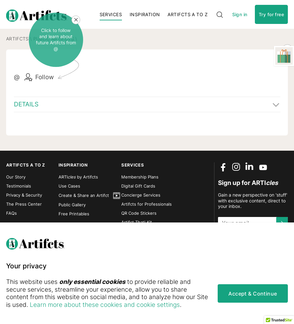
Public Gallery (72, 207)
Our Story (16, 179)
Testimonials (18, 188)
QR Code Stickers (139, 215)
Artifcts (17, 41)
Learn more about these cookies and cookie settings (117, 304)
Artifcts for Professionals (146, 206)
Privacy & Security (24, 197)
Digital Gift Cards (138, 188)
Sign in (239, 15)
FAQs (11, 215)
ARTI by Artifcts (78, 179)
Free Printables (74, 216)
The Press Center (24, 206)
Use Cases (69, 188)
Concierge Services (140, 197)
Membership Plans (139, 179)
